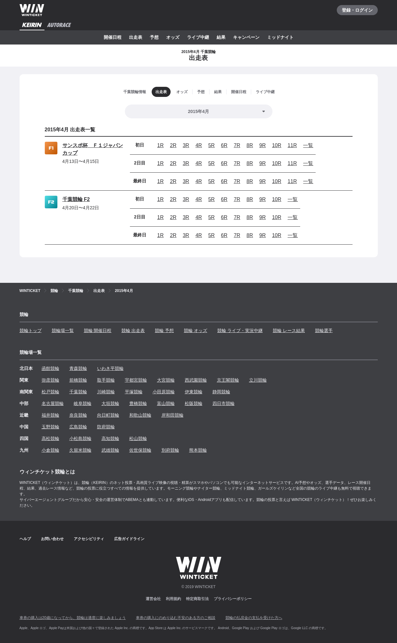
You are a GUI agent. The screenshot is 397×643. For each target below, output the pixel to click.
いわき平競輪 (110, 368)
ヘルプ (25, 539)
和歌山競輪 (140, 415)
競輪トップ (31, 330)
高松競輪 (50, 438)
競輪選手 (324, 330)
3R (186, 145)
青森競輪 (78, 368)
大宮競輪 (166, 380)
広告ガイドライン (129, 539)
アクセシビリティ (89, 539)
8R (250, 145)
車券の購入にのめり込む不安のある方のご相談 (175, 618)
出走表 (135, 37)
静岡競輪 (221, 391)
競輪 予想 (164, 330)
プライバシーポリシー (233, 599)
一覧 (308, 145)
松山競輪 (138, 438)
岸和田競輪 (172, 415)
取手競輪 (106, 380)
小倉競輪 (50, 450)
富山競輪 (166, 403)
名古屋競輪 (53, 403)
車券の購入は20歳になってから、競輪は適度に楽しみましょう (73, 618)
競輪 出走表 (133, 330)
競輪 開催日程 (98, 330)
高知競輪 (110, 438)
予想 (154, 37)
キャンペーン (246, 37)
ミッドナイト (280, 37)
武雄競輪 (110, 450)
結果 (221, 37)
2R (173, 145)
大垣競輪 (110, 403)
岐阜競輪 (82, 403)
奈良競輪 (78, 415)
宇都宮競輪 (136, 380)
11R (292, 145)
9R (262, 145)
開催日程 (112, 37)
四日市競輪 (224, 403)
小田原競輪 (164, 391)
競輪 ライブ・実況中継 (240, 330)
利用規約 (173, 599)
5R (211, 145)
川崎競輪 (106, 391)
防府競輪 (106, 426)
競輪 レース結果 (289, 330)
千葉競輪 (78, 391)
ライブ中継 (198, 37)
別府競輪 (170, 450)
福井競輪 (50, 415)
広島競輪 (78, 426)
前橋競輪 (78, 380)
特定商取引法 (197, 599)
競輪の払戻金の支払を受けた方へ (253, 618)
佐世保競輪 (140, 450)
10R (276, 145)
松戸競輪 (50, 391)
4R (199, 145)
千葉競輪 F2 (76, 199)
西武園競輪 (196, 380)
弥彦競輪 (50, 380)
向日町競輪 (108, 415)
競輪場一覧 (63, 330)
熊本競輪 (198, 450)
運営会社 (153, 599)
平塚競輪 (134, 391)
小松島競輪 (80, 438)
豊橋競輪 (138, 403)
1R (160, 145)
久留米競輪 (80, 450)
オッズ (172, 37)
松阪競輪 (193, 403)
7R (237, 145)
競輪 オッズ (195, 330)
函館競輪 (50, 368)
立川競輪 (258, 380)
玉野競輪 (50, 426)
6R (224, 145)
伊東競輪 (193, 391)
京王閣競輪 (228, 380)
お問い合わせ (52, 539)
